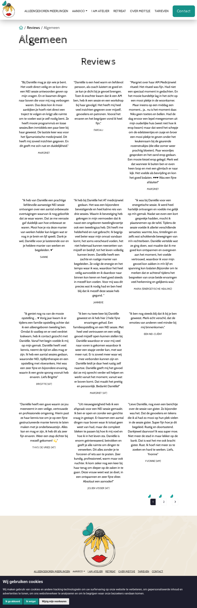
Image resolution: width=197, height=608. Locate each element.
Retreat (119, 11)
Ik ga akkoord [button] (12, 601)
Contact (184, 11)
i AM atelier (100, 11)
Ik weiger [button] (31, 601)
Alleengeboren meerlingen (46, 11)
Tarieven (162, 11)
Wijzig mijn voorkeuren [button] (54, 601)
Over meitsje (140, 11)
